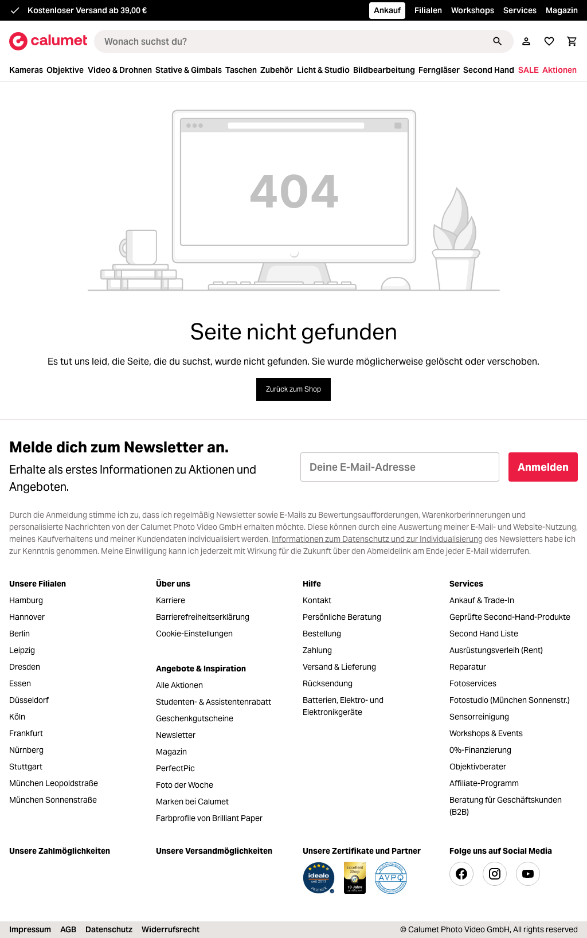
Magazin (562, 10)
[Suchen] (498, 41)
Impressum (30, 929)
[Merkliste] (549, 41)
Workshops (472, 10)
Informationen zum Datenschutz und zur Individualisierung (377, 539)
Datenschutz (108, 929)
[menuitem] (26, 70)
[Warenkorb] (572, 41)
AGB (68, 929)
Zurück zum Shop (293, 389)
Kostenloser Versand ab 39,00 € (87, 10)
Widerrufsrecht (170, 929)
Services (520, 10)
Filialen (428, 10)
